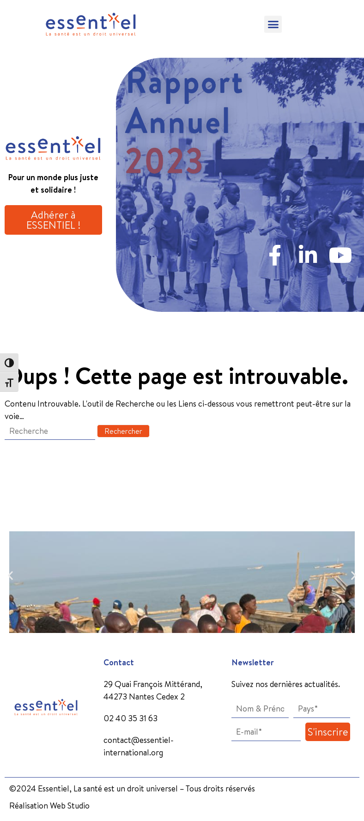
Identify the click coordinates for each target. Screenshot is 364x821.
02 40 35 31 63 (130, 718)
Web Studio (70, 805)
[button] (273, 24)
